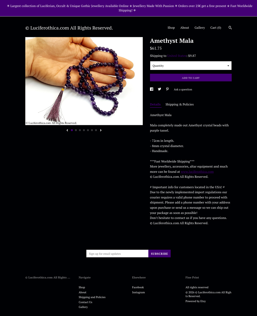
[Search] (230, 28)
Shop (171, 27)
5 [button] (88, 130)
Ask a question (183, 89)
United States (176, 55)
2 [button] (76, 130)
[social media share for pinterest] (168, 89)
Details (156, 104)
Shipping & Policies (180, 104)
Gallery (200, 27)
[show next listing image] (101, 130)
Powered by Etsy (196, 301)
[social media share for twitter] (160, 89)
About (184, 27)
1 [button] (72, 130)
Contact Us (85, 302)
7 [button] (96, 130)
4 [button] (84, 130)
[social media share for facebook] (152, 89)
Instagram (138, 292)
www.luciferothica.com (197, 171)
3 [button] (80, 130)
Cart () (215, 27)
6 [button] (92, 130)
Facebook (138, 287)
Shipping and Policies (92, 297)
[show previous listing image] (67, 130)
